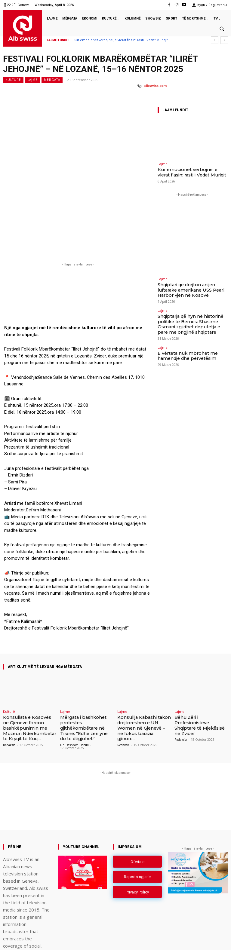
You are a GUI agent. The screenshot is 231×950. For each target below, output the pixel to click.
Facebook (157, 939)
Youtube (221, 939)
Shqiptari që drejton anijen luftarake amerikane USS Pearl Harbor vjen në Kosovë (188, 287)
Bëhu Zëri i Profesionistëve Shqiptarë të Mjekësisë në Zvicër (200, 672)
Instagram (190, 939)
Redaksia (9, 692)
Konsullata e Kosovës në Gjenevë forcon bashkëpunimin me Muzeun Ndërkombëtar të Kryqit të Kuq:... (29, 676)
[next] (224, 40)
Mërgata (52, 80)
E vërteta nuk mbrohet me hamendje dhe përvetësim (192, 340)
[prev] (214, 40)
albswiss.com (155, 85)
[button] (221, 28)
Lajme (32, 80)
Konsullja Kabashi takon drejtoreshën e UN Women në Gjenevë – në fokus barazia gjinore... (142, 674)
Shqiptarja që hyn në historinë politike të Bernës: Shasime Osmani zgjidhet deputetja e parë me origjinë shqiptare (191, 314)
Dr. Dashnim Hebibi (74, 692)
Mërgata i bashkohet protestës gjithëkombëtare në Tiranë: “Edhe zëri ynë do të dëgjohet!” (85, 676)
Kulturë (13, 80)
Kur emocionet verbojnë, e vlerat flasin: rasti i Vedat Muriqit (121, 40)
